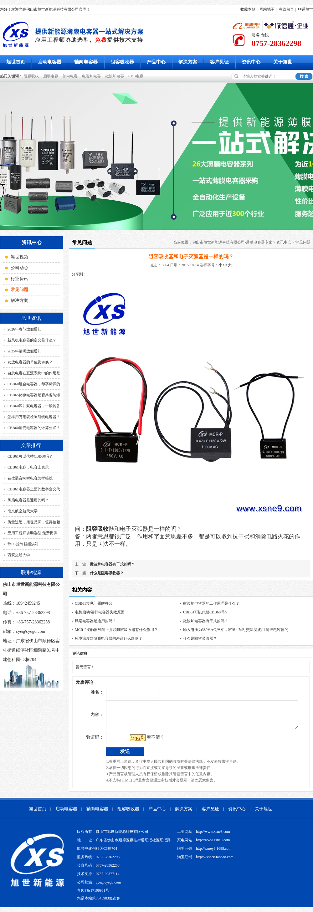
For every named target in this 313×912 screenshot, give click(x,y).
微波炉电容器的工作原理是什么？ (211, 603)
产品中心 (156, 61)
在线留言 (286, 9)
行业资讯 (19, 278)
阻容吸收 (32, 76)
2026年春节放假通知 (24, 329)
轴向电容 (71, 76)
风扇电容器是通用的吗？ (28, 500)
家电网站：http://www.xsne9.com (203, 845)
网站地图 (267, 9)
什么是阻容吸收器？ (107, 573)
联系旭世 (305, 9)
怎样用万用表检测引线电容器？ (34, 417)
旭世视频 (19, 256)
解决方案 (187, 61)
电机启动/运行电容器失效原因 (100, 612)
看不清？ (142, 742)
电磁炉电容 (92, 76)
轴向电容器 (86, 61)
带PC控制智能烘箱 (23, 544)
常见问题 (302, 242)
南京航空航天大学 (23, 511)
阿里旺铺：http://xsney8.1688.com (204, 853)
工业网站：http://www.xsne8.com (203, 836)
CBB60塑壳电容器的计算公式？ (34, 428)
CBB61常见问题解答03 (93, 603)
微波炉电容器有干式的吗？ (112, 564)
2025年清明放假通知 (24, 351)
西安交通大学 (19, 555)
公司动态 (19, 267)
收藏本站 (247, 9)
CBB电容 (136, 76)
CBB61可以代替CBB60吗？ (30, 456)
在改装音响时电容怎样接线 (30, 478)
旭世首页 (15, 61)
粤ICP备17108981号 (93, 895)
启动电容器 (49, 61)
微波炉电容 (115, 76)
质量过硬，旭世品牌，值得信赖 (34, 522)
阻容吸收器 (122, 61)
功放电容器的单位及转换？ (30, 362)
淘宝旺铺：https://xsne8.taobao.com (205, 861)
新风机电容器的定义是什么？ (32, 340)
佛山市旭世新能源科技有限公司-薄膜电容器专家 (232, 242)
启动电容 (51, 76)
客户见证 (219, 61)
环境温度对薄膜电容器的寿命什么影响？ (108, 638)
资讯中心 (251, 61)
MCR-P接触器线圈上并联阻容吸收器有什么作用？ (116, 630)
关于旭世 (282, 61)
